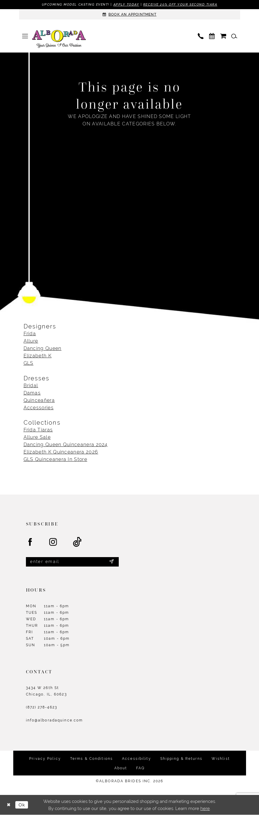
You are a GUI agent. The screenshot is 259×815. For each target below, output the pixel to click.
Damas (32, 393)
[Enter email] (72, 562)
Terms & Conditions (91, 759)
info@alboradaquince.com (54, 721)
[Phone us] (200, 36)
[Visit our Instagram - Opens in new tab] (53, 542)
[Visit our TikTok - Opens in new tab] (77, 542)
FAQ (140, 768)
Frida (30, 334)
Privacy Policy (45, 759)
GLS (29, 363)
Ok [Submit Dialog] (22, 805)
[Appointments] (129, 14)
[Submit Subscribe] (111, 562)
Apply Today (126, 4)
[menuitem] (25, 36)
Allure (31, 341)
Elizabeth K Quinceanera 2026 (61, 452)
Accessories (39, 407)
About (120, 768)
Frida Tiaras (38, 430)
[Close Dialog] (9, 805)
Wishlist (221, 759)
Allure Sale (37, 437)
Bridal (31, 385)
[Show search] (234, 36)
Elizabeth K (38, 356)
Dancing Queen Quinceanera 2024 (66, 444)
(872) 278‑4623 (41, 708)
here (205, 808)
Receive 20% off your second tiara (180, 4)
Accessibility (136, 759)
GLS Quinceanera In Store (55, 459)
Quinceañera (39, 400)
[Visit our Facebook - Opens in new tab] (30, 542)
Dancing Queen (43, 348)
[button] (25, 36)
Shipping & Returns (181, 759)
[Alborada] (59, 40)
